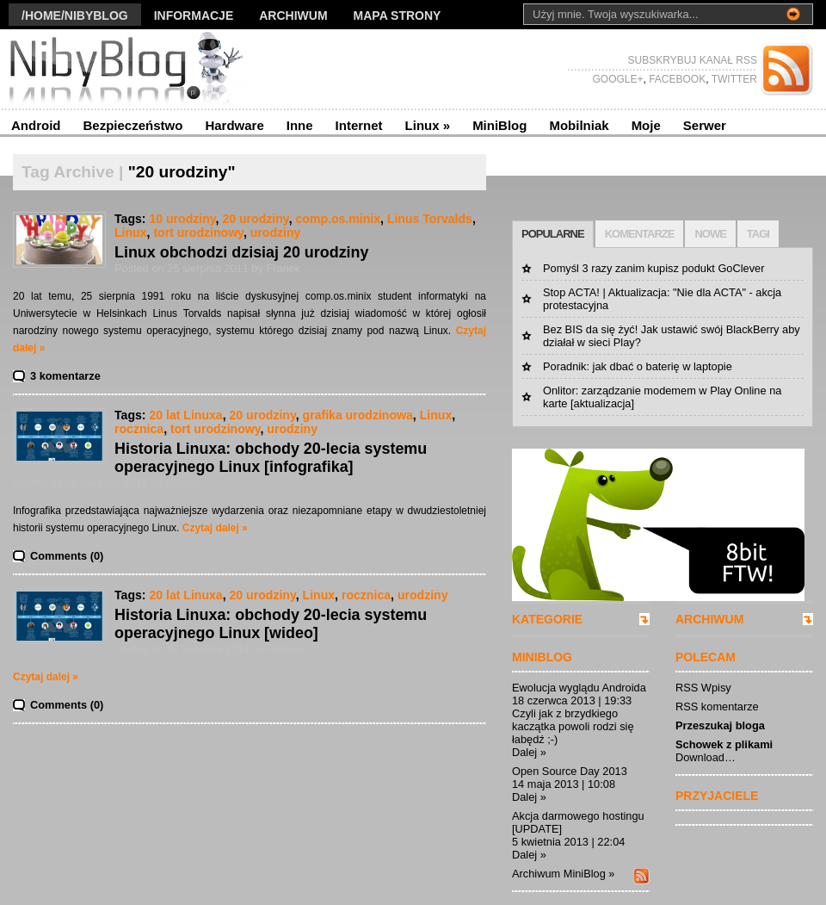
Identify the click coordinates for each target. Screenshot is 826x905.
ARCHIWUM (709, 619)
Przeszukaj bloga (720, 725)
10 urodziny (182, 219)
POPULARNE (552, 233)
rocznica (138, 429)
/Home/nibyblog (75, 15)
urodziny (275, 232)
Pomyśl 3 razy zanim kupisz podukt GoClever (653, 268)
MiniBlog (499, 125)
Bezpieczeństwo (133, 125)
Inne (300, 125)
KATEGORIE (547, 619)
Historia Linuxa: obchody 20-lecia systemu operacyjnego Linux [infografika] (270, 457)
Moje (646, 125)
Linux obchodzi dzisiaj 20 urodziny (241, 252)
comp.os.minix (337, 219)
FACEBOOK (676, 79)
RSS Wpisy (703, 687)
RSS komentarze (717, 706)
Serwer (704, 125)
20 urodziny (255, 219)
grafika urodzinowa (358, 415)
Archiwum (293, 15)
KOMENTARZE (640, 233)
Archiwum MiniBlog (559, 873)
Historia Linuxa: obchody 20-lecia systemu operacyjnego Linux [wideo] (270, 624)
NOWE (709, 233)
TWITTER (733, 79)
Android (36, 125)
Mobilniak (578, 125)
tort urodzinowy (198, 232)
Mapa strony (397, 15)
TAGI (758, 233)
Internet (359, 125)
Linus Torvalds (429, 219)
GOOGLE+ (617, 79)
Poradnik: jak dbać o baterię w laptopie (637, 366)
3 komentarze (65, 375)
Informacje (194, 15)
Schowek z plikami (724, 744)
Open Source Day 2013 (569, 771)
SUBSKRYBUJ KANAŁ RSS (693, 60)
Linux (428, 125)
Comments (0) (66, 555)
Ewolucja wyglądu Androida (579, 687)
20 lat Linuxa (185, 415)
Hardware (234, 125)
